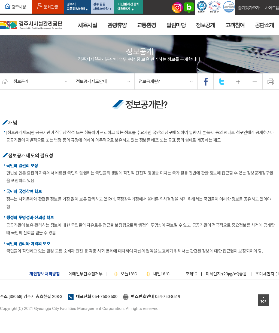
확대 (238, 81)
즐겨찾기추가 (248, 7)
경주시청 (18, 6)
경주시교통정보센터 (75, 6)
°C (186, 274)
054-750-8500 (105, 296)
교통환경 (146, 25)
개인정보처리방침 (44, 274)
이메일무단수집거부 (85, 274)
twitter (222, 81)
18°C (124, 274)
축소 (254, 81)
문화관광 (51, 6)
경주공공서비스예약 (100, 6)
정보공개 (205, 25)
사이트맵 (272, 7)
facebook (206, 81)
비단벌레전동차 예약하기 (128, 6)
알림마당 (175, 25)
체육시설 (87, 25)
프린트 (271, 81)
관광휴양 (116, 25)
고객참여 (234, 25)
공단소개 (264, 25)
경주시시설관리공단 (31, 25)
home (4, 81)
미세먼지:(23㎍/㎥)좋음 (226, 274)
